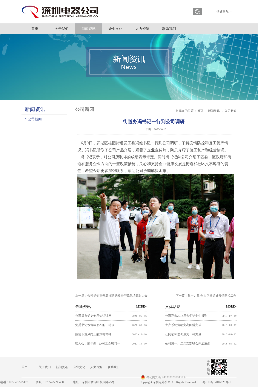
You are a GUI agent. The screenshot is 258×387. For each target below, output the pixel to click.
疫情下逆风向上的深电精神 (93, 334)
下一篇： (206, 295)
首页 (34, 28)
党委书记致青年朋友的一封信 (94, 325)
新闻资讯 (214, 111)
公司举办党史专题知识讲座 (93, 315)
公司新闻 (230, 111)
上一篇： (111, 295)
